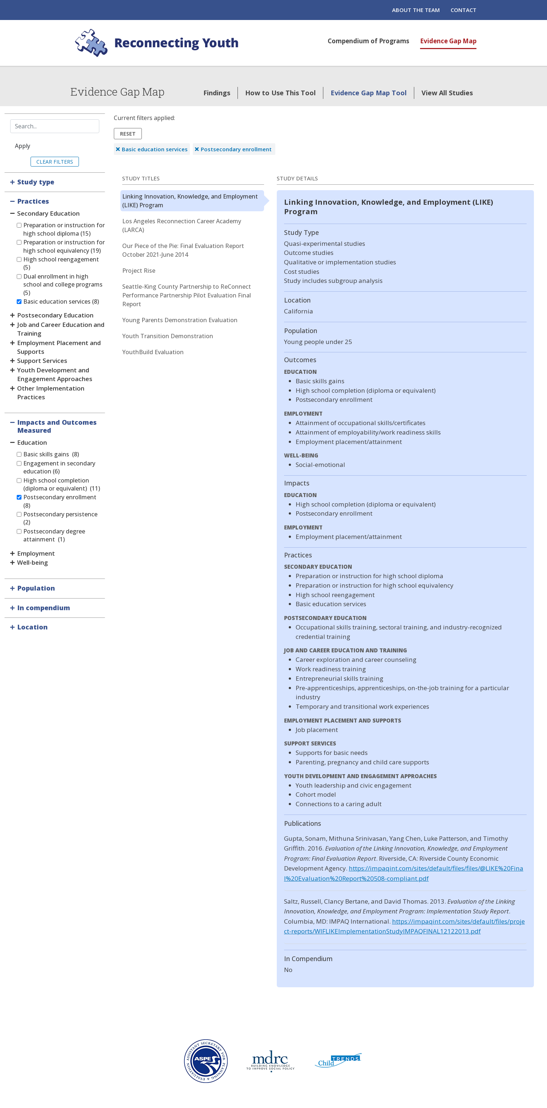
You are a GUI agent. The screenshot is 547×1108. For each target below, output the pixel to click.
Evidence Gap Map (448, 41)
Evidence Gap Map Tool (369, 92)
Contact (463, 9)
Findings (216, 92)
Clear (44, 161)
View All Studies (447, 92)
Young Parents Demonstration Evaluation (179, 320)
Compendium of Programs (368, 41)
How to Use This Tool (280, 92)
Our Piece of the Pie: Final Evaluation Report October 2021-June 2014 (183, 250)
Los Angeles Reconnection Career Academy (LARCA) (181, 225)
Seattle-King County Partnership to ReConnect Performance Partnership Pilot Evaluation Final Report (186, 295)
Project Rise (138, 271)
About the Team (416, 9)
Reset (128, 133)
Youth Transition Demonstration (167, 336)
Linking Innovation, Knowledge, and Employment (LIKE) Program (190, 200)
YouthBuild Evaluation (153, 352)
